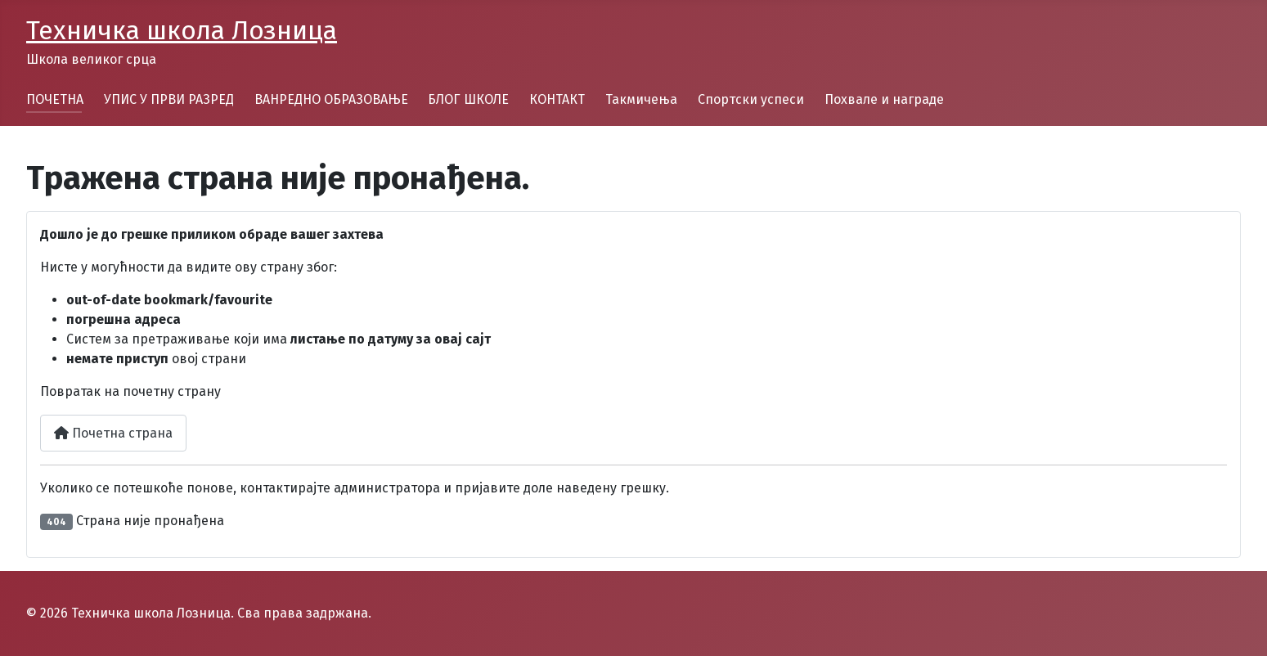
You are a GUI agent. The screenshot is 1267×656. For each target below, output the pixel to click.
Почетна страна (113, 433)
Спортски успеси (751, 99)
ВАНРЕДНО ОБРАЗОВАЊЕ (331, 99)
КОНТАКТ (557, 99)
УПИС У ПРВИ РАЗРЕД (169, 99)
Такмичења (641, 99)
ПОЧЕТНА (54, 99)
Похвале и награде (884, 99)
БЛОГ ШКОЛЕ (468, 99)
